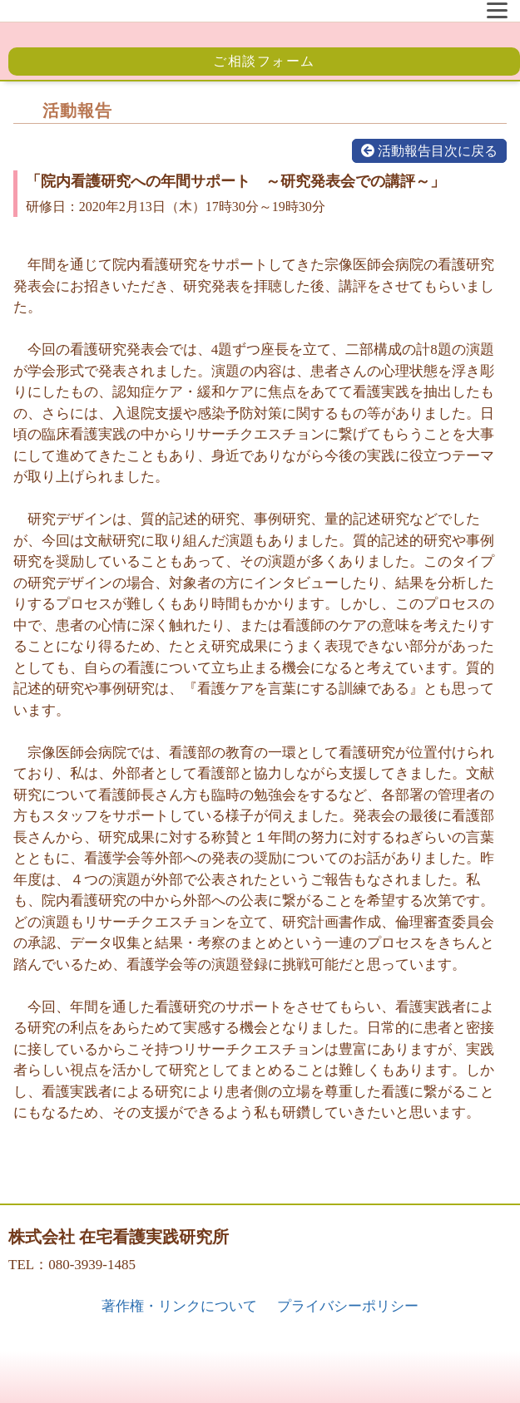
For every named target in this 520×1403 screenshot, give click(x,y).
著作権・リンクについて (179, 1306)
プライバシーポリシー (347, 1306)
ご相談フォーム (264, 61)
